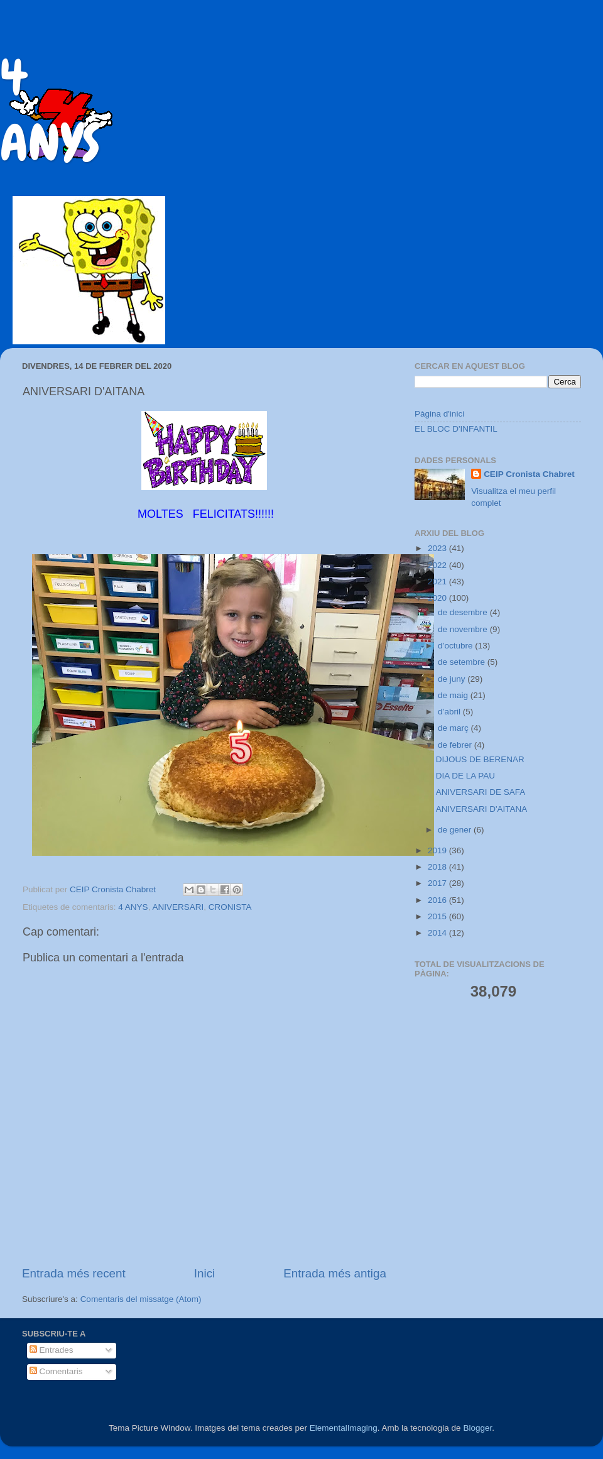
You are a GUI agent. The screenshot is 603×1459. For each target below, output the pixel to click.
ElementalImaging (344, 1428)
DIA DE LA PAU (465, 775)
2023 (438, 548)
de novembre (464, 629)
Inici (204, 1273)
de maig (454, 695)
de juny (452, 679)
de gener (456, 829)
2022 (438, 565)
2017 (438, 883)
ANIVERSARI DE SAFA (481, 792)
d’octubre (456, 645)
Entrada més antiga (334, 1273)
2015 (438, 916)
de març (454, 728)
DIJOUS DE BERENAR (480, 759)
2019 (438, 850)
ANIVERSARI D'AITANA (482, 809)
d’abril (450, 711)
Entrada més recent (74, 1273)
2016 (438, 900)
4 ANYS (133, 907)
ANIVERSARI (178, 907)
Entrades (51, 1350)
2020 (438, 598)
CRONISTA (230, 907)
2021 (438, 581)
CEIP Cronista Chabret (529, 474)
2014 (438, 932)
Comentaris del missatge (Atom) (141, 1299)
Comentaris (56, 1371)
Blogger (477, 1428)
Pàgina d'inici (439, 413)
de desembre (464, 612)
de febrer (456, 745)
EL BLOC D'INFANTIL (456, 429)
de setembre (462, 662)
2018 (438, 867)
